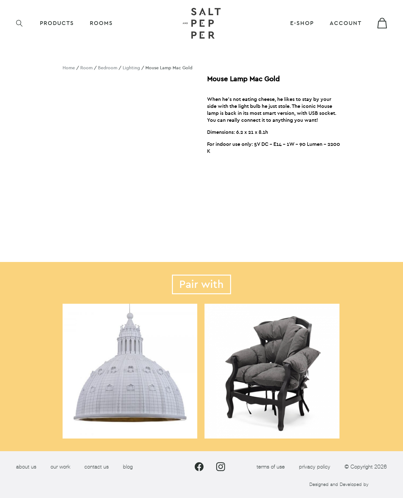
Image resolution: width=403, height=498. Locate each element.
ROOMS (101, 23)
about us (26, 467)
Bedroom (107, 68)
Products (57, 23)
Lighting (131, 68)
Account (346, 23)
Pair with (201, 284)
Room (86, 68)
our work (60, 467)
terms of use (271, 467)
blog (128, 467)
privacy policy (314, 467)
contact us (96, 467)
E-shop (302, 23)
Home (69, 68)
